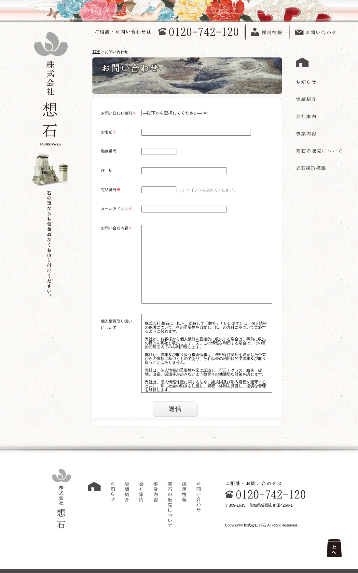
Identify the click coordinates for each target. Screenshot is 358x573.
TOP (96, 51)
